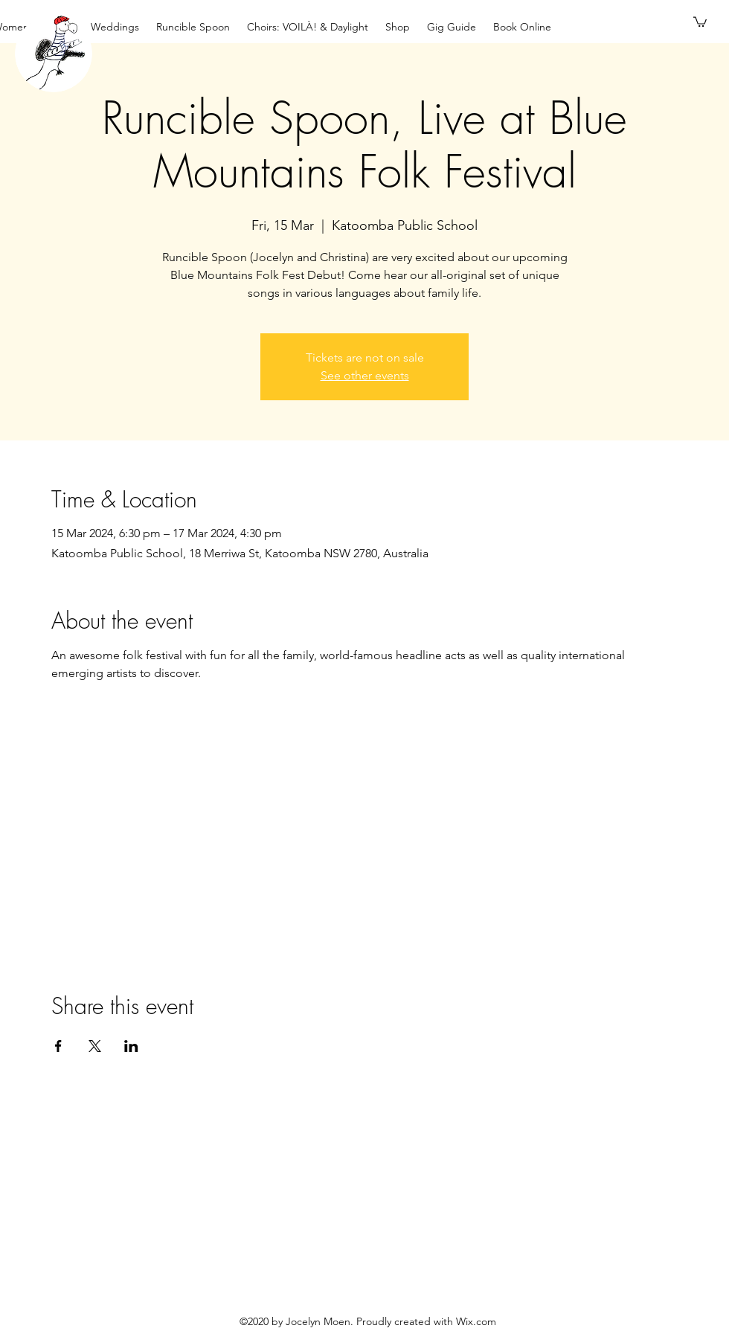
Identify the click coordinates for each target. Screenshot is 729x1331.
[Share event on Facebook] (58, 1046)
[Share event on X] (95, 1046)
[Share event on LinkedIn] (131, 1046)
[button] (700, 21)
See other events (365, 375)
